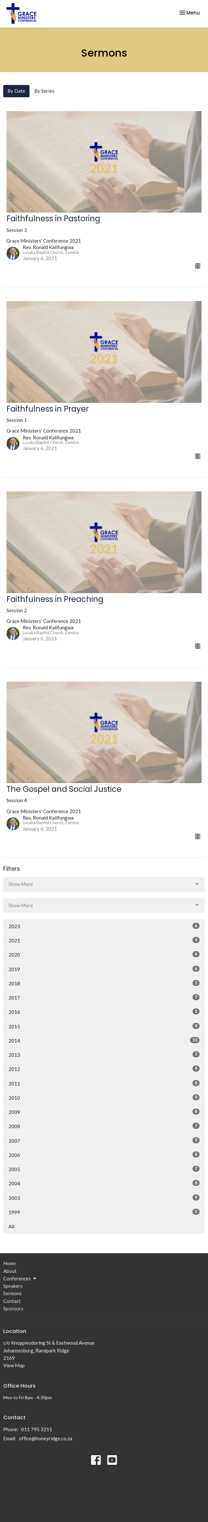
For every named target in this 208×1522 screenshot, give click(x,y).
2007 (104, 1140)
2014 (104, 1040)
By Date (16, 91)
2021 (104, 940)
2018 (104, 983)
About (10, 1271)
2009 (104, 1111)
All (11, 1226)
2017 (104, 997)
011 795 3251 (36, 1429)
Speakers (13, 1286)
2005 (104, 1169)
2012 (104, 1068)
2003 (104, 1197)
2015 (104, 1026)
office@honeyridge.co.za (45, 1438)
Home (9, 1263)
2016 (104, 1011)
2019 (104, 969)
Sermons (12, 1293)
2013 (104, 1054)
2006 (104, 1154)
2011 (104, 1083)
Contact (12, 1301)
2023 (104, 926)
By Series (44, 91)
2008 (104, 1126)
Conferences (20, 1278)
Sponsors (13, 1308)
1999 (104, 1212)
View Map (14, 1365)
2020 (104, 954)
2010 (104, 1097)
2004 (104, 1183)
